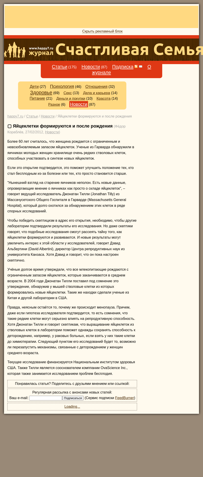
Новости (91, 66)
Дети (34, 86)
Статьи (59, 66)
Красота (103, 98)
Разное (54, 104)
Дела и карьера (96, 93)
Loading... (72, 406)
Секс (68, 93)
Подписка (122, 66)
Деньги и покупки (70, 98)
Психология (62, 86)
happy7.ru (15, 116)
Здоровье (41, 92)
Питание (37, 98)
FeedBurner (124, 398)
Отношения (96, 86)
